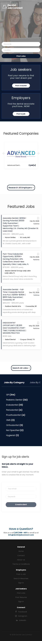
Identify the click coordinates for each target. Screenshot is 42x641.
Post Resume (21, 597)
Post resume (21, 85)
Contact (21, 555)
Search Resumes (21, 578)
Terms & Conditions (21, 564)
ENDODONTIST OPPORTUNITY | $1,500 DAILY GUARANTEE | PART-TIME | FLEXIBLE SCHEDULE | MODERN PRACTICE (14, 327)
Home (21, 551)
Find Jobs (21, 56)
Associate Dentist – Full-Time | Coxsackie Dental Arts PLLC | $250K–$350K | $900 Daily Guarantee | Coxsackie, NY (14, 294)
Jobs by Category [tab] (14, 382)
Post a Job (21, 574)
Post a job (21, 114)
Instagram (22, 616)
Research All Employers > (21, 187)
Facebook (22, 611)
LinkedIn (22, 620)
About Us (21, 559)
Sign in (21, 582)
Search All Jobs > (21, 368)
